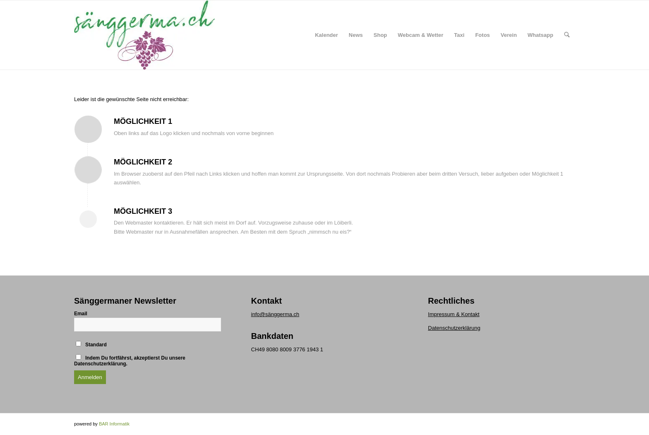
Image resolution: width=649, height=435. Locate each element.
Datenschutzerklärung (454, 328)
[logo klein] (144, 35)
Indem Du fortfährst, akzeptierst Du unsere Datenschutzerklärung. (129, 360)
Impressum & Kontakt (453, 314)
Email (80, 314)
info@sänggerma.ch (275, 314)
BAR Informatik (114, 423)
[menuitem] (327, 35)
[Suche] (567, 35)
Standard (91, 344)
